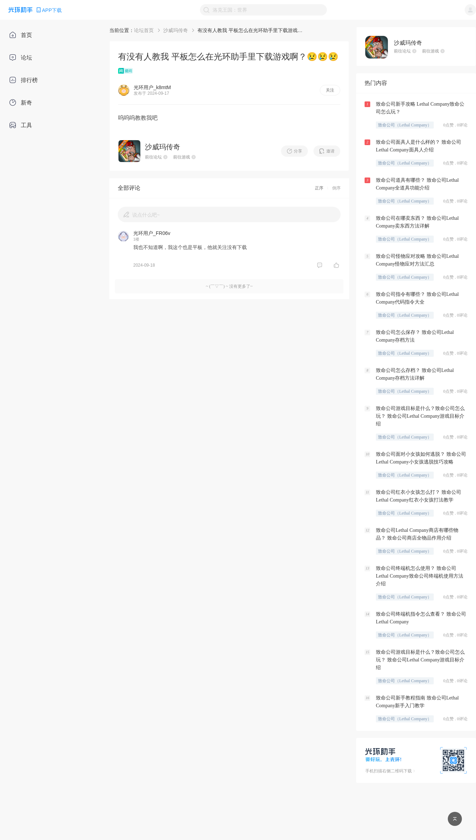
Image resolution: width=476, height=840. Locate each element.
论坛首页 (144, 30)
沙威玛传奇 (175, 30)
